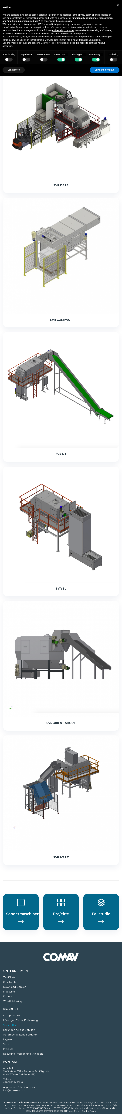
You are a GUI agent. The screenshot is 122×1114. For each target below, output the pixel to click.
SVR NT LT (61, 857)
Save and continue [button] (104, 69)
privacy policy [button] (84, 15)
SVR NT (61, 454)
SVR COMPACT (61, 320)
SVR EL (61, 588)
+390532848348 (13, 1082)
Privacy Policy (73, 1111)
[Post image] (61, 121)
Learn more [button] (14, 69)
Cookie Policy (89, 1111)
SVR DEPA (61, 185)
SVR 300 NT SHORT (61, 723)
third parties (58, 24)
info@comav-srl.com (15, 1090)
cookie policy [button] (65, 21)
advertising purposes (63, 30)
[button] (117, 5)
